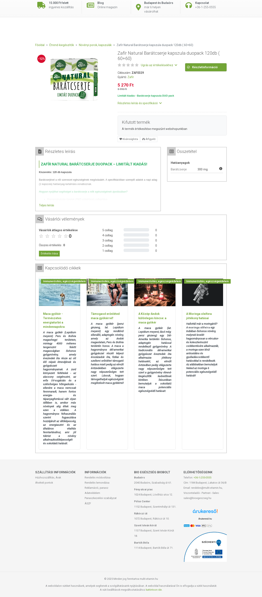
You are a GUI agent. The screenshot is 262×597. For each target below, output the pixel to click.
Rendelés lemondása (97, 482)
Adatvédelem (92, 492)
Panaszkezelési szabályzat (101, 498)
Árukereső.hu (205, 518)
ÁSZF (88, 503)
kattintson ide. (154, 589)
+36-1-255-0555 (202, 477)
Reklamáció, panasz (96, 487)
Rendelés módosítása (97, 477)
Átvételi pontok (44, 482)
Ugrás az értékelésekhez (159, 65)
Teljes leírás (46, 205)
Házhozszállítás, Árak (48, 477)
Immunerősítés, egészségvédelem (64, 281)
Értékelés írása (49, 253)
